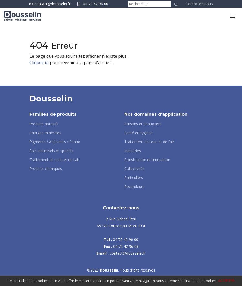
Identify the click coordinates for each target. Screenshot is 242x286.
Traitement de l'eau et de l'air (54, 160)
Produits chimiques (45, 169)
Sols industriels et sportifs (51, 151)
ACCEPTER (226, 280)
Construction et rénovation (147, 160)
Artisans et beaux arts (142, 124)
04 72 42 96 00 (95, 3)
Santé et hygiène (138, 133)
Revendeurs (134, 186)
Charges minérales (45, 133)
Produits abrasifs (43, 124)
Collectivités (134, 169)
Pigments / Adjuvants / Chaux (54, 142)
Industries (132, 151)
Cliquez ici (39, 62)
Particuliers (133, 178)
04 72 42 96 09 (126, 246)
